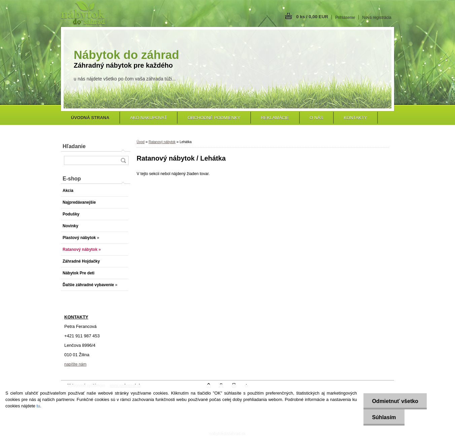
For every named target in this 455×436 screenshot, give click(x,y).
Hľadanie (74, 146)
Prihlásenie (345, 17)
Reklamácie (275, 117)
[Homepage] (90, 118)
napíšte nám (75, 364)
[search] (123, 160)
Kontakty (355, 117)
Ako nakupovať (148, 117)
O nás (316, 117)
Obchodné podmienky (213, 117)
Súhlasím (384, 417)
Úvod (140, 142)
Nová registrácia (376, 17)
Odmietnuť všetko (395, 401)
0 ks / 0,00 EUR (312, 16)
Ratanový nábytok (161, 142)
